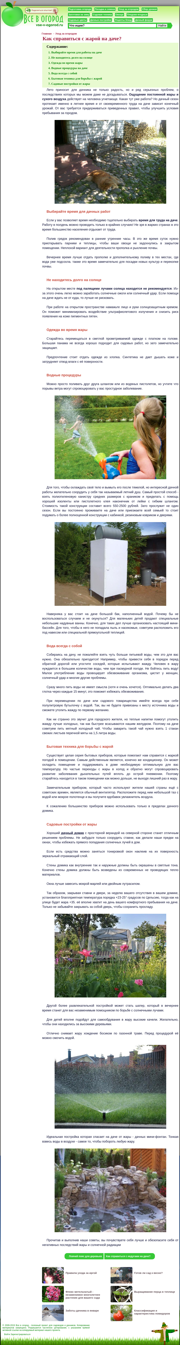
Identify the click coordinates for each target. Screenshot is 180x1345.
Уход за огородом (128, 9)
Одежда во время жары (66, 63)
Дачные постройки (100, 20)
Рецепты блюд (123, 20)
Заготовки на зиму (79, 14)
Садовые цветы (78, 20)
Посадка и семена (105, 9)
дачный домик (72, 833)
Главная (47, 33)
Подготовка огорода (80, 9)
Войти (7, 1334)
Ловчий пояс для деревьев (85, 1256)
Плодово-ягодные (137, 14)
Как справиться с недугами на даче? (128, 1256)
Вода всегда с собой (64, 73)
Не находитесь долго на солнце (71, 57)
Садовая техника (102, 14)
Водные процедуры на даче (69, 68)
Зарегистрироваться (20, 1334)
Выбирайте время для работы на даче (76, 52)
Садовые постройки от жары (70, 83)
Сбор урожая (149, 9)
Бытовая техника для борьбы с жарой (76, 78)
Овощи (119, 14)
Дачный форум (143, 20)
